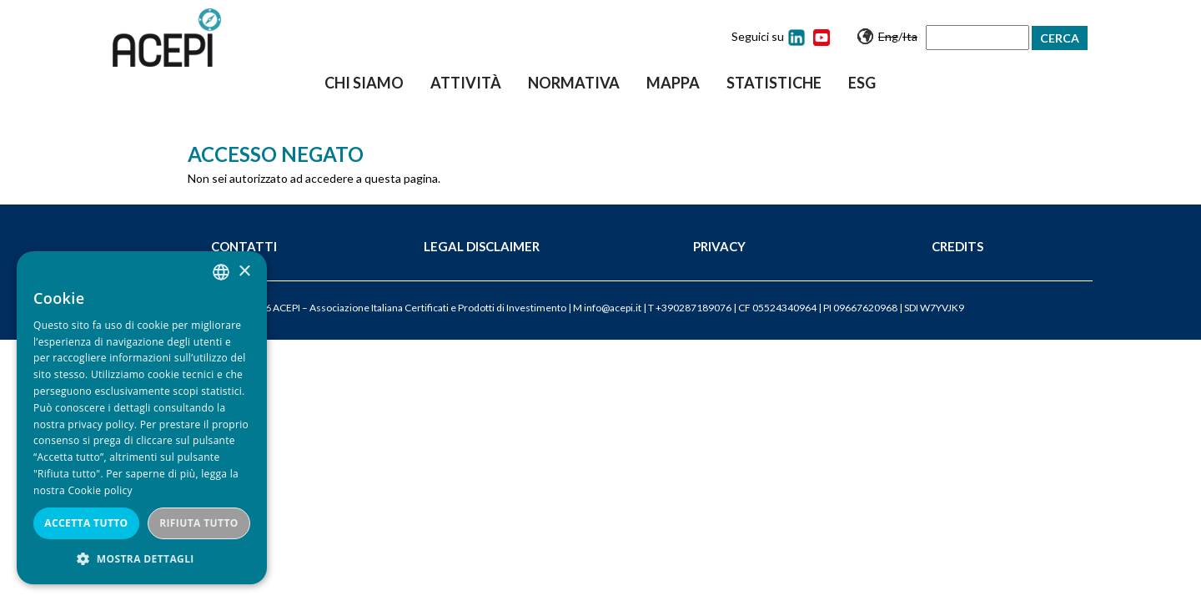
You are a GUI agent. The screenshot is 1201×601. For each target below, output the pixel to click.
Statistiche (774, 82)
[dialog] (142, 417)
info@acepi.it (612, 307)
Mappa (673, 82)
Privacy (719, 246)
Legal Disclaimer (482, 246)
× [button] (244, 271)
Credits (957, 246)
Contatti (244, 246)
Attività (465, 82)
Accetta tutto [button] (86, 523)
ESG (862, 82)
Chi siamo (364, 82)
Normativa (574, 82)
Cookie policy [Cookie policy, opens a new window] (100, 490)
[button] (141, 559)
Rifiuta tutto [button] (199, 523)
